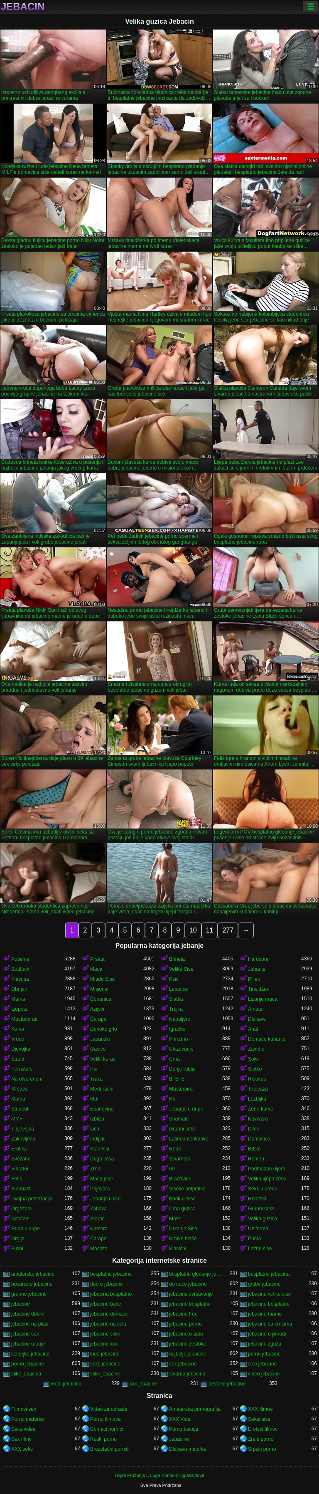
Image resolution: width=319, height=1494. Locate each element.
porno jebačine (264, 1354)
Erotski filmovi (263, 1429)
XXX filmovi (260, 1409)
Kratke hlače (183, 1239)
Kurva (17, 1029)
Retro (175, 1149)
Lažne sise (260, 1249)
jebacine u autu (186, 1334)
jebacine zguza (264, 1344)
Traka (96, 1079)
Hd (172, 1099)
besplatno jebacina (269, 1274)
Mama (18, 999)
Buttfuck (20, 969)
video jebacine (264, 1374)
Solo (253, 1059)
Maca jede (101, 1179)
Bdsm (254, 1149)
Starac (97, 1219)
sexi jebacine (262, 1364)
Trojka (176, 1009)
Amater (256, 1009)
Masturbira (181, 1089)
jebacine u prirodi (267, 1334)
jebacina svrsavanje (191, 1294)
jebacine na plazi (29, 1324)
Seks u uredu (262, 1189)
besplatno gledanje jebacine (195, 1274)
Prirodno (178, 1039)
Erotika (19, 1149)
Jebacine (179, 1439)
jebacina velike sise (269, 1294)
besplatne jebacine (111, 1274)
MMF (16, 1119)
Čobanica (100, 999)
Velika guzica (262, 1219)
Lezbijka (257, 1099)
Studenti (20, 1109)
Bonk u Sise (182, 1199)
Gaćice (98, 1049)
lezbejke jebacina (30, 1354)
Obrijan (19, 989)
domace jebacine (188, 1284)
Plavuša (20, 979)
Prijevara (100, 1189)
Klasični (177, 1249)
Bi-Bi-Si (177, 1079)
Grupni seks (182, 1129)
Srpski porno (262, 1449)
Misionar (99, 989)
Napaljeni (179, 1019)
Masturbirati (24, 1019)
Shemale (179, 1119)
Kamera (99, 1229)
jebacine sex (25, 1334)
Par (94, 1069)
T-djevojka (22, 1129)
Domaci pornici (106, 1429)
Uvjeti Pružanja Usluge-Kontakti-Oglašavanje (159, 1475)
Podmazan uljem (266, 1169)
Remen (256, 1159)
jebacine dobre (27, 1314)
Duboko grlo (103, 1029)
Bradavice (180, 1179)
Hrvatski (257, 1199)
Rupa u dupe (25, 1229)
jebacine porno (185, 1324)
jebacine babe (105, 1304)
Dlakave (257, 1019)
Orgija (18, 1239)
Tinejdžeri (259, 989)
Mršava (19, 1089)
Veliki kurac (102, 1059)
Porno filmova (105, 1419)
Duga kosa (102, 1159)
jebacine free (183, 1314)
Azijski (97, 1009)
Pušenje (20, 959)
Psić (174, 979)
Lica (94, 1129)
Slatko (255, 1069)
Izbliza (97, 1119)
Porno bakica (183, 1429)
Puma (254, 1239)
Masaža (99, 1249)
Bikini (17, 1249)
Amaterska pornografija (195, 1409)
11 (209, 930)
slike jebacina (26, 1374)
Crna (174, 1059)
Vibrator (20, 1169)
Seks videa (23, 1429)
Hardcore (258, 959)
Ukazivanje (181, 1049)
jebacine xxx (104, 1344)
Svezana (21, 1159)
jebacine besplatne (190, 1304)
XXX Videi (180, 1419)
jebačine (20, 1304)
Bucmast (21, 1189)
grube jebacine (264, 1284)
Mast (174, 1219)
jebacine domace (109, 1314)
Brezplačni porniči (110, 1449)
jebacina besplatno (111, 1294)
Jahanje (256, 969)
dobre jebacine (106, 1284)
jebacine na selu (108, 1324)
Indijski (98, 1139)
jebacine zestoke (187, 1344)
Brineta (177, 959)
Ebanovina (102, 1109)
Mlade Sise (102, 979)
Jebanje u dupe (186, 1109)
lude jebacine (105, 1354)
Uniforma (258, 1229)
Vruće (17, 1039)
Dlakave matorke (187, 1449)
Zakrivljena (23, 1139)
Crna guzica (182, 1209)
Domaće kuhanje (266, 1039)
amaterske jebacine (32, 1274)
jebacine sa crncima (270, 1324)
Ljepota (19, 1009)
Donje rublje (182, 1069)
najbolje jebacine (187, 1354)
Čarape (98, 1019)
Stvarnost (179, 1159)
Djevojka (20, 1049)
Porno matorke (27, 1419)
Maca (96, 969)
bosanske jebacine (31, 1284)
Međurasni (101, 1089)
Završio (256, 1049)
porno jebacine (27, 1364)
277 (227, 930)
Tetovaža (258, 1089)
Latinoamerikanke (189, 1139)
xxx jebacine (143, 1384)
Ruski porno (103, 1439)
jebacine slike (105, 1334)
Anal (253, 1029)
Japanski (100, 1039)
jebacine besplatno (269, 1304)
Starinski (99, 1149)
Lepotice (178, 989)
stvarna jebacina (187, 1374)
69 (171, 1169)
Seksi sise (259, 1419)
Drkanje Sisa (183, 1229)
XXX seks (22, 1449)
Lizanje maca (262, 999)
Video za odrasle (108, 1409)
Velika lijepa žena (267, 1179)
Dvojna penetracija (31, 1199)
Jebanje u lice (105, 1199)
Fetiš (16, 1179)
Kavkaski (258, 1119)
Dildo (253, 1129)
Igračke (177, 1029)
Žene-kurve (260, 1109)
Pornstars (21, 1069)
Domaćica (259, 1139)
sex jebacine (183, 1364)
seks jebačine (105, 1364)
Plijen (254, 979)
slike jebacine (105, 1374)
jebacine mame (265, 1314)
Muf (94, 1099)
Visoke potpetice (187, 1189)
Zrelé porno (260, 1439)
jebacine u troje (28, 1344)
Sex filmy (21, 1439)
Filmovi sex (23, 1409)
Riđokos (257, 1079)
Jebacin (22, 6)
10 (193, 930)
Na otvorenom (26, 1079)
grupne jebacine (29, 1294)
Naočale (20, 1219)
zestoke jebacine (227, 1384)
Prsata (97, 959)
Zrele (95, 1169)
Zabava (98, 1209)
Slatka (176, 999)
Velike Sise (181, 969)
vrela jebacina (66, 1384)
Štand (17, 1059)
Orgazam (21, 1209)
